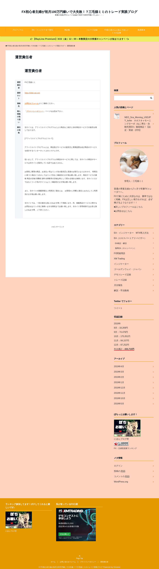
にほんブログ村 (121, 439)
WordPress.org (121, 482)
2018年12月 (119, 388)
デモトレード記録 (122, 274)
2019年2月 (119, 377)
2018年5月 (119, 403)
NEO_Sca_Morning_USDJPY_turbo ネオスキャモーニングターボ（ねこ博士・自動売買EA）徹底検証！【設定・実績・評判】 (137, 123)
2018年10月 (119, 398)
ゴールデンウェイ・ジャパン (128, 269)
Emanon (117, 567)
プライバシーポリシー (35, 111)
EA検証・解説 (121, 243)
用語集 (67, 30)
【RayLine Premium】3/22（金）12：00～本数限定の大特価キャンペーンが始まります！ (79, 39)
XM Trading (119, 258)
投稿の (119, 471)
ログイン (118, 466)
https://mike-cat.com (32, 93)
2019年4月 (119, 366)
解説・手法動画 (121, 290)
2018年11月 (119, 393)
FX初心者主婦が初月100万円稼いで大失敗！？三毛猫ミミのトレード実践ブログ (79, 11)
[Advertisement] (57, 249)
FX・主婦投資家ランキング (125, 448)
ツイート (118, 308)
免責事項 (141, 30)
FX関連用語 (119, 253)
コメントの (121, 476)
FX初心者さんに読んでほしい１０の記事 (116, 31)
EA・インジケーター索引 (42, 30)
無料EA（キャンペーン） (125, 248)
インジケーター (121, 264)
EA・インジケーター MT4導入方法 (131, 233)
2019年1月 (119, 382)
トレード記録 (91, 30)
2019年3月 (119, 372)
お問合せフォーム (31, 103)
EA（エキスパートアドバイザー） (130, 238)
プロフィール (17, 30)
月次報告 (118, 285)
